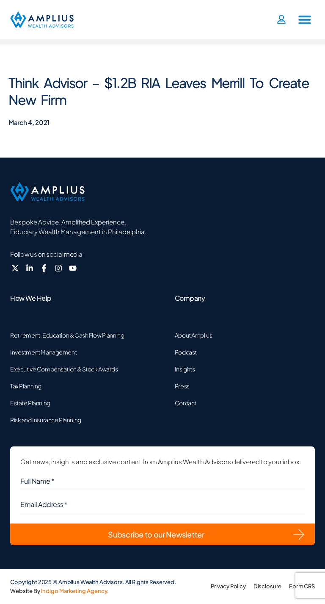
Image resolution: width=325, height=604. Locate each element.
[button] (305, 19)
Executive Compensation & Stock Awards (64, 369)
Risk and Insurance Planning (45, 420)
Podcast (186, 352)
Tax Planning (25, 386)
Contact (185, 403)
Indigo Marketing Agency (74, 590)
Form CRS (302, 586)
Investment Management (43, 352)
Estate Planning (30, 403)
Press (182, 386)
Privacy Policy (227, 586)
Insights (185, 369)
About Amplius (193, 335)
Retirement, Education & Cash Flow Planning (67, 335)
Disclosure (267, 586)
